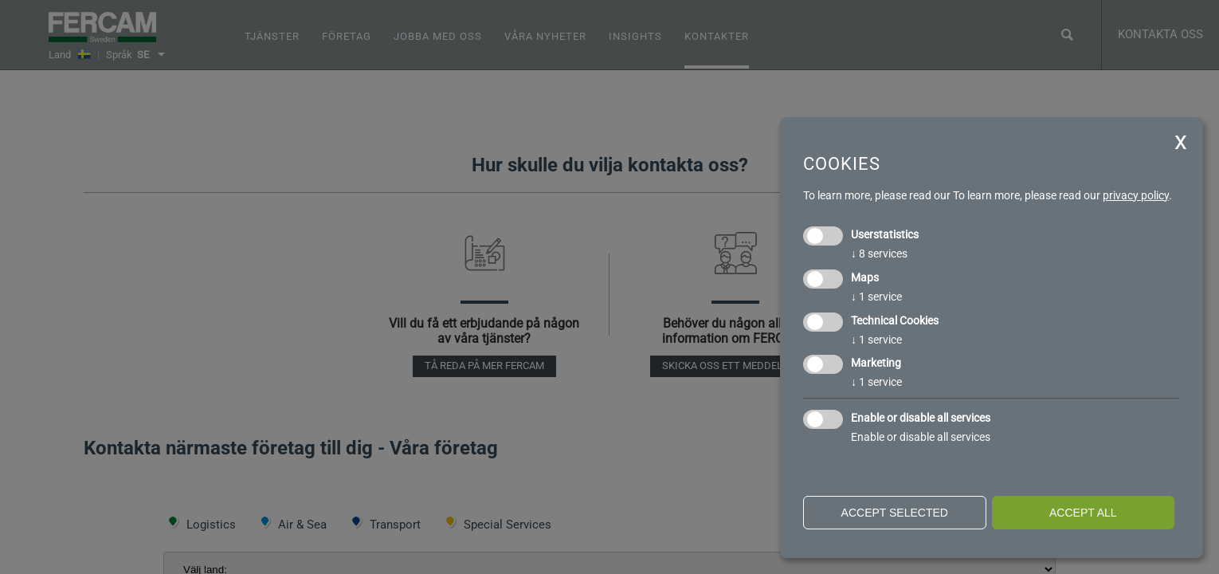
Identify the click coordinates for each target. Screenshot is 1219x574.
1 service (876, 296)
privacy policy (1136, 195)
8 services (879, 253)
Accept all (1083, 512)
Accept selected (894, 512)
